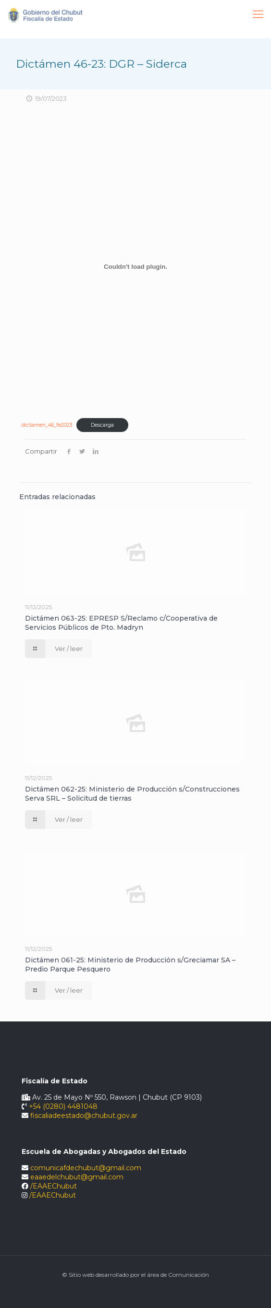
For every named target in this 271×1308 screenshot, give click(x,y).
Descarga (102, 425)
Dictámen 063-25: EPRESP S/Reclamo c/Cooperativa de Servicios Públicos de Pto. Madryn (121, 623)
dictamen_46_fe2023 (47, 425)
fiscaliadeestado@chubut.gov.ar (83, 1115)
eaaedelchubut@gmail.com (76, 1177)
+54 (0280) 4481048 (63, 1106)
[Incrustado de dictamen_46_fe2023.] (135, 266)
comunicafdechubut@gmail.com (85, 1168)
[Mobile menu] (258, 14)
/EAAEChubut (53, 1186)
